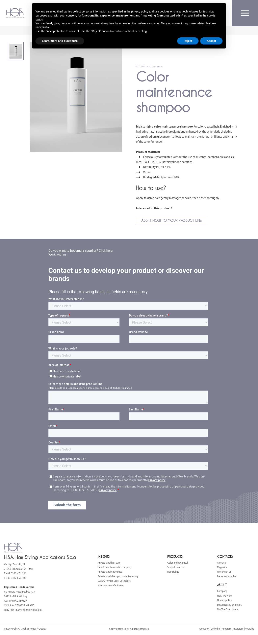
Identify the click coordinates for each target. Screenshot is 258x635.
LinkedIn (215, 628)
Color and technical (177, 562)
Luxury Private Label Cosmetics (114, 580)
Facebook (204, 628)
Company (222, 591)
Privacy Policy (11, 628)
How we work (224, 595)
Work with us (224, 571)
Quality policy (224, 600)
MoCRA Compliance (227, 609)
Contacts (221, 562)
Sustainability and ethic (229, 604)
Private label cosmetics (110, 571)
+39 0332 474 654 (16, 573)
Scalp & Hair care (176, 567)
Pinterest (226, 628)
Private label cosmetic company (115, 567)
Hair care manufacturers (110, 585)
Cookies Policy (28, 628)
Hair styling (173, 571)
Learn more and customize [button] (60, 40)
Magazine (222, 567)
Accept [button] (211, 40)
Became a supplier (226, 576)
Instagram (238, 628)
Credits (42, 628)
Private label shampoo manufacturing (118, 576)
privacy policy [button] (139, 11)
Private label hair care (109, 562)
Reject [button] (188, 40)
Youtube (249, 628)
